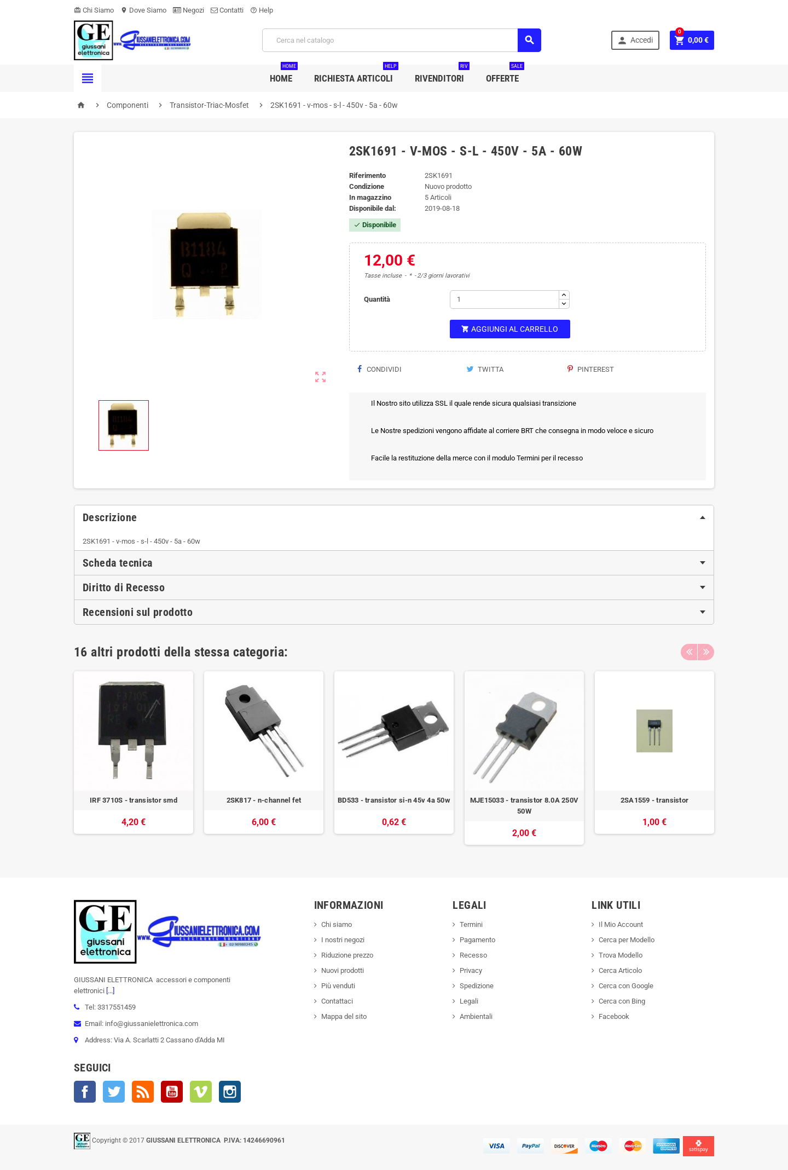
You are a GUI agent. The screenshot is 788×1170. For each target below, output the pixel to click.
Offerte (505, 74)
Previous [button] (689, 652)
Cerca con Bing (622, 1001)
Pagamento (477, 940)
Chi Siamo (94, 10)
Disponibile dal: (372, 208)
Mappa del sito (344, 1016)
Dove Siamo (143, 10)
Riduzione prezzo (347, 955)
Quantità (377, 299)
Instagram (230, 1092)
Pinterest (590, 369)
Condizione (366, 186)
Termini (471, 924)
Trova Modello (620, 955)
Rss (143, 1092)
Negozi (188, 10)
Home (284, 74)
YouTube (172, 1092)
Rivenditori (442, 74)
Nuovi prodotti (342, 970)
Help (261, 10)
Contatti (227, 10)
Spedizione (477, 986)
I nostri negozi (342, 940)
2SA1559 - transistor (654, 800)
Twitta (484, 369)
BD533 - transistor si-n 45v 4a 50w (394, 800)
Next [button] (706, 652)
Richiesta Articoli (356, 74)
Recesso (473, 955)
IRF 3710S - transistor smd (133, 800)
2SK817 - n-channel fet (264, 800)
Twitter (114, 1092)
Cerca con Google (626, 986)
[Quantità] (504, 299)
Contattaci (337, 1001)
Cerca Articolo (620, 970)
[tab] (394, 517)
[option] (133, 758)
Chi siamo (336, 924)
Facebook (85, 1092)
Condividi (379, 369)
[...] (109, 991)
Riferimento (367, 175)
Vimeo (201, 1092)
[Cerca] (401, 40)
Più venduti (338, 986)
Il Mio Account (621, 924)
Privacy (471, 970)
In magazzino (370, 197)
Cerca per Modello (626, 940)
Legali (469, 1001)
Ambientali (476, 1016)
